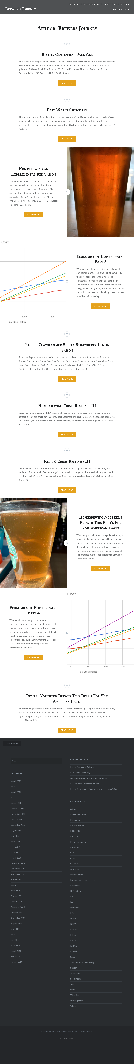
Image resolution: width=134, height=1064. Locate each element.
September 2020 (18, 825)
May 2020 (15, 847)
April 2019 (15, 890)
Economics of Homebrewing (85, 4)
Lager (72, 902)
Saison (73, 957)
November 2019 (18, 868)
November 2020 (18, 814)
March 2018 (16, 951)
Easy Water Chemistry (80, 772)
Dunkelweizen (76, 874)
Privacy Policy (67, 1038)
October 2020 (17, 819)
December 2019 (18, 863)
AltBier (73, 809)
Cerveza (73, 852)
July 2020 (15, 836)
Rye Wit (73, 951)
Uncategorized (76, 1000)
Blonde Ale (75, 831)
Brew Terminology (78, 842)
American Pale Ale (78, 814)
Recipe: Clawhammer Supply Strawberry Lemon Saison (94, 789)
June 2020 (15, 841)
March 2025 (16, 781)
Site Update (75, 973)
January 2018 (17, 962)
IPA (71, 896)
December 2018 (18, 907)
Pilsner (73, 935)
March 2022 (16, 792)
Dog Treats (75, 869)
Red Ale (73, 946)
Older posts (12, 743)
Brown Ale (74, 847)
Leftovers (74, 907)
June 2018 (15, 934)
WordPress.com (87, 1031)
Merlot (73, 918)
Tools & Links (121, 9)
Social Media (75, 979)
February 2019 (17, 896)
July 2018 (15, 929)
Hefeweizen (75, 891)
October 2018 (17, 912)
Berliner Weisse (77, 825)
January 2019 (17, 901)
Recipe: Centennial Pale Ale (82, 767)
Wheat (73, 1006)
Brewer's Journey (20, 8)
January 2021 (17, 803)
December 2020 (18, 808)
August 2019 (16, 880)
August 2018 (16, 923)
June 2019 (15, 885)
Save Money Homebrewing (82, 962)
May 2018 (15, 940)
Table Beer (75, 995)
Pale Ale (73, 929)
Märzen (73, 913)
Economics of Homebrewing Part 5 (85, 783)
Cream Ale (74, 864)
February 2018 (17, 956)
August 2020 (16, 830)
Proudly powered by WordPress (53, 1031)
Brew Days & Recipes (117, 4)
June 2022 (15, 786)
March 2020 (16, 858)
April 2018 (15, 945)
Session (73, 968)
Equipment (75, 885)
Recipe (73, 940)
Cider (72, 858)
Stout (72, 989)
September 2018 (18, 918)
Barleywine (75, 820)
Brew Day (74, 836)
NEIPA (73, 924)
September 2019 (18, 874)
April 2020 (15, 852)
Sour (72, 984)
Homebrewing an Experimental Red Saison (88, 778)
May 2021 (15, 797)
